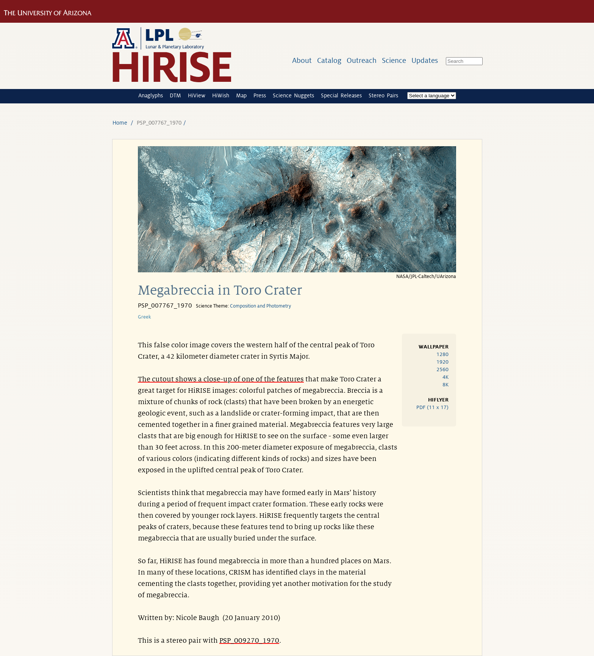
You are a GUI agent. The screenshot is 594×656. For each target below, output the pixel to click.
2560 (442, 369)
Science (394, 60)
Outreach (362, 60)
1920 (442, 362)
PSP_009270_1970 (249, 640)
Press (259, 95)
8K (445, 384)
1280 (442, 354)
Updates (424, 60)
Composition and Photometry (260, 306)
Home (120, 123)
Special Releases (341, 95)
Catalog (329, 60)
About (302, 60)
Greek (144, 317)
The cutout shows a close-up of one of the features (221, 379)
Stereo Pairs (383, 95)
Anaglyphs (150, 95)
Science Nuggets (293, 95)
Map (241, 95)
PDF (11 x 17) (432, 407)
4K (445, 377)
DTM (175, 95)
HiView (196, 95)
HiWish (220, 95)
